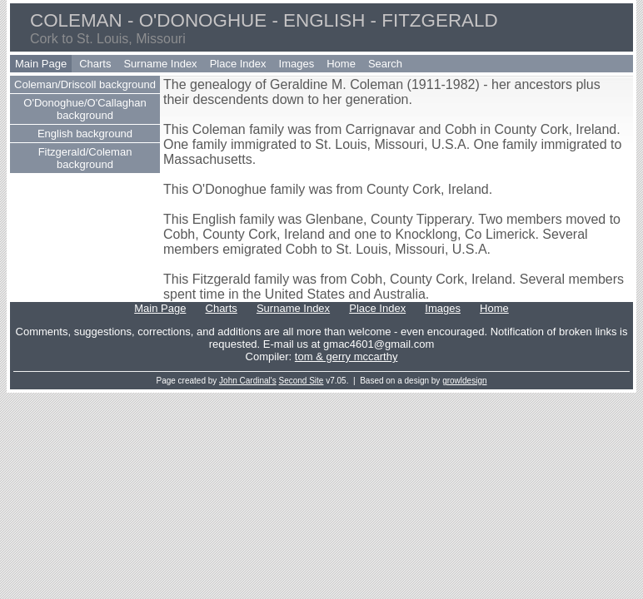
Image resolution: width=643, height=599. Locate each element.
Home (341, 63)
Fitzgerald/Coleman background (85, 158)
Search (385, 63)
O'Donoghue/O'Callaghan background (84, 109)
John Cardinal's (248, 380)
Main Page (41, 63)
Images (297, 63)
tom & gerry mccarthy (346, 356)
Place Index (238, 63)
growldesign (464, 380)
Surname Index (160, 63)
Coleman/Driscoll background (85, 84)
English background (84, 133)
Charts (95, 63)
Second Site (301, 380)
